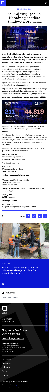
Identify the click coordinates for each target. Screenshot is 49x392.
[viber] (45, 216)
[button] (47, 243)
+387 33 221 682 (11, 334)
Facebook (6, 363)
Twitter (5, 375)
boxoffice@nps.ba (13, 338)
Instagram (6, 367)
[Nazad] (3, 216)
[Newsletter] (21, 298)
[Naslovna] (3, 3)
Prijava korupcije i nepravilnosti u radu (46, 317)
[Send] (43, 298)
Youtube (5, 371)
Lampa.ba (16, 385)
